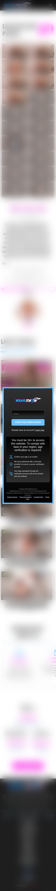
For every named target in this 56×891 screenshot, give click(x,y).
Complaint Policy (38, 497)
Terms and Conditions (26, 497)
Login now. (40, 430)
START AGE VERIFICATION (28, 422)
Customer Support (12, 497)
